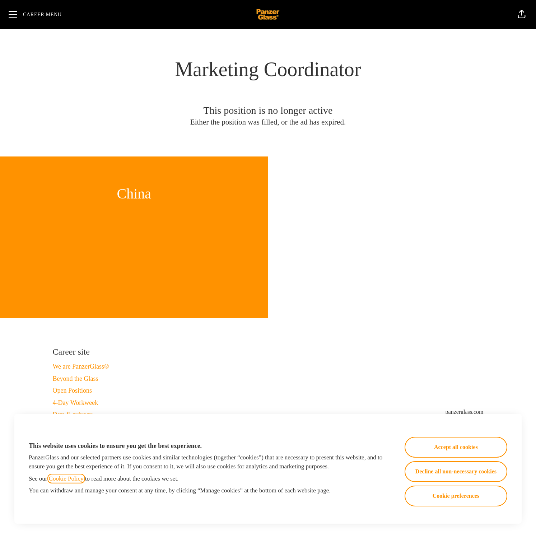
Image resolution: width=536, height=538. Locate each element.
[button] (522, 14)
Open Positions (72, 390)
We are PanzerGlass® (81, 366)
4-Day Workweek (75, 402)
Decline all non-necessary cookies (456, 471)
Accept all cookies (456, 447)
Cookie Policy (66, 478)
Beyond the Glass (75, 378)
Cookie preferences (456, 496)
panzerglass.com (465, 412)
